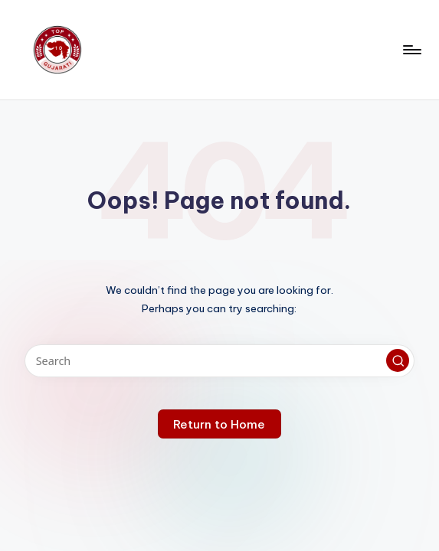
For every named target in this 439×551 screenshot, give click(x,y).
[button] (397, 360)
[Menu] (411, 49)
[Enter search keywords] (219, 360)
